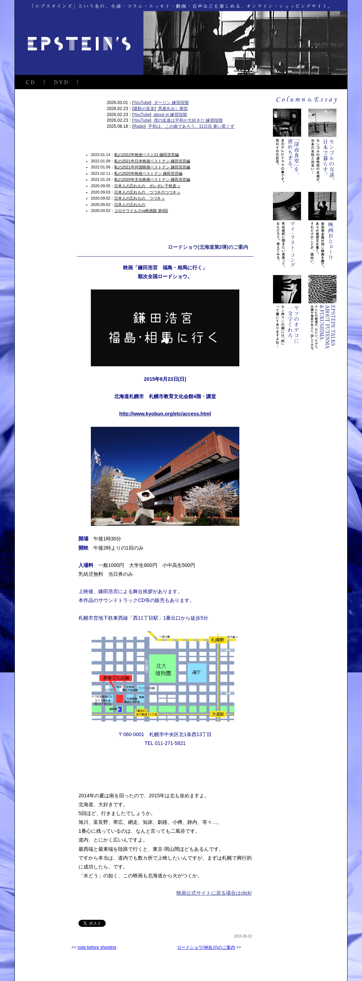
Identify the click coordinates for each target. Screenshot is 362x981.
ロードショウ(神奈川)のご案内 (206, 947)
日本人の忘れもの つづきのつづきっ (147, 192)
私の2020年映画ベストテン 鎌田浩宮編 (148, 173)
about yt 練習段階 (169, 114)
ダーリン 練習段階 (170, 102)
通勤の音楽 (143, 108)
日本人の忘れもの (129, 204)
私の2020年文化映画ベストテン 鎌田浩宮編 (152, 179)
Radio (138, 126)
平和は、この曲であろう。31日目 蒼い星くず (190, 126)
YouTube (141, 102)
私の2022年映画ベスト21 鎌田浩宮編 (146, 155)
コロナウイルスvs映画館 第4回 (141, 210)
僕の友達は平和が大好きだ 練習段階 (187, 120)
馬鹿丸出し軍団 (172, 108)
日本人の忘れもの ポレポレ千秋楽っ (147, 186)
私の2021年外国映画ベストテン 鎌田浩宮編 (152, 167)
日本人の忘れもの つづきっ (139, 198)
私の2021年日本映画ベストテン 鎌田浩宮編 (152, 161)
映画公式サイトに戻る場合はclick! (214, 893)
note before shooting (96, 947)
